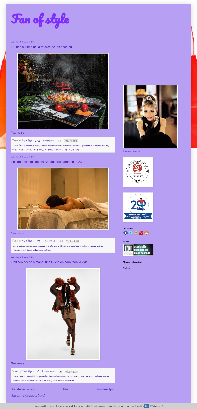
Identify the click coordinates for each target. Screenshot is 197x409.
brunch (36, 145)
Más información (157, 406)
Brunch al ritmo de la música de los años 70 (41, 47)
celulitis (28, 245)
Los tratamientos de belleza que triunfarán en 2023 (46, 162)
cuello (34, 245)
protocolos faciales (95, 245)
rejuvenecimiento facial (21, 249)
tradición (42, 380)
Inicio (65, 389)
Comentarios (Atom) (35, 395)
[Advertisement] (154, 61)
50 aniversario (25, 145)
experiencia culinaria (72, 145)
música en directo (34, 149)
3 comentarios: (48, 371)
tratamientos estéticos (41, 249)
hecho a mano (73, 376)
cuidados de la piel (45, 245)
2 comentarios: (49, 240)
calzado (22, 376)
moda (23, 380)
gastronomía (87, 145)
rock (77, 149)
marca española (86, 376)
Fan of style (40, 19)
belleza (21, 245)
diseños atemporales (57, 376)
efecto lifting (59, 245)
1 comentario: (49, 140)
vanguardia (52, 380)
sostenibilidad (32, 380)
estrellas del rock (55, 145)
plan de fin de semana (52, 149)
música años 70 (19, 149)
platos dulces (68, 149)
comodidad (30, 376)
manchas (69, 245)
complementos (41, 376)
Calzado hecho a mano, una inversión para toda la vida (49, 262)
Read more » (17, 132)
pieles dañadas (80, 245)
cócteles (44, 145)
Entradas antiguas (105, 389)
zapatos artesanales (66, 380)
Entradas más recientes (23, 389)
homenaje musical (100, 145)
